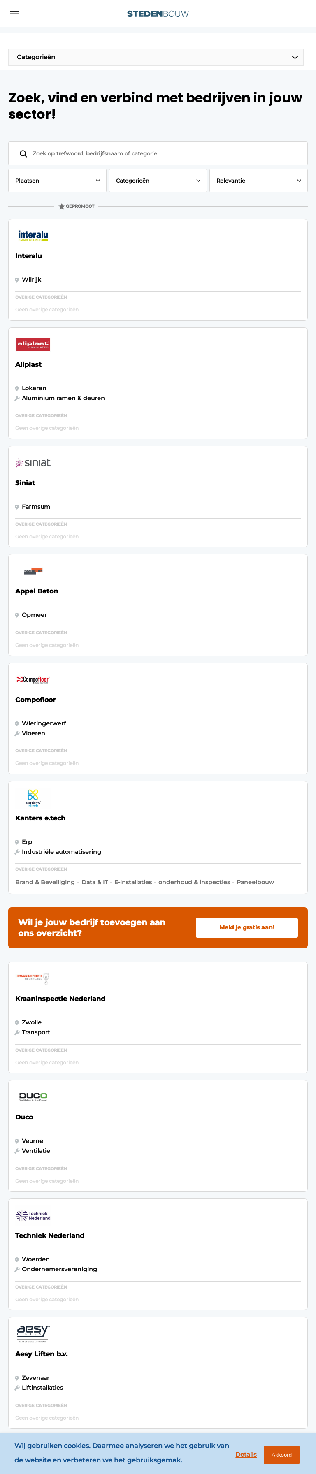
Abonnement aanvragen (106, 1246)
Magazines (102, 1193)
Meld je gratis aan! (246, 614)
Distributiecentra (38, 1275)
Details (238, 1456)
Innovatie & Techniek (29, 1214)
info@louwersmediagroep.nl (253, 1236)
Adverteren (103, 1209)
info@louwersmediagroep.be (254, 1359)
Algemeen (28, 1193)
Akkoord (277, 1457)
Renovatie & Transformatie (33, 1295)
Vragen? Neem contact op (236, 1102)
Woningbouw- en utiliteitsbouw (38, 1255)
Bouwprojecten (36, 1234)
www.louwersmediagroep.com (257, 1402)
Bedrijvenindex (109, 1225)
